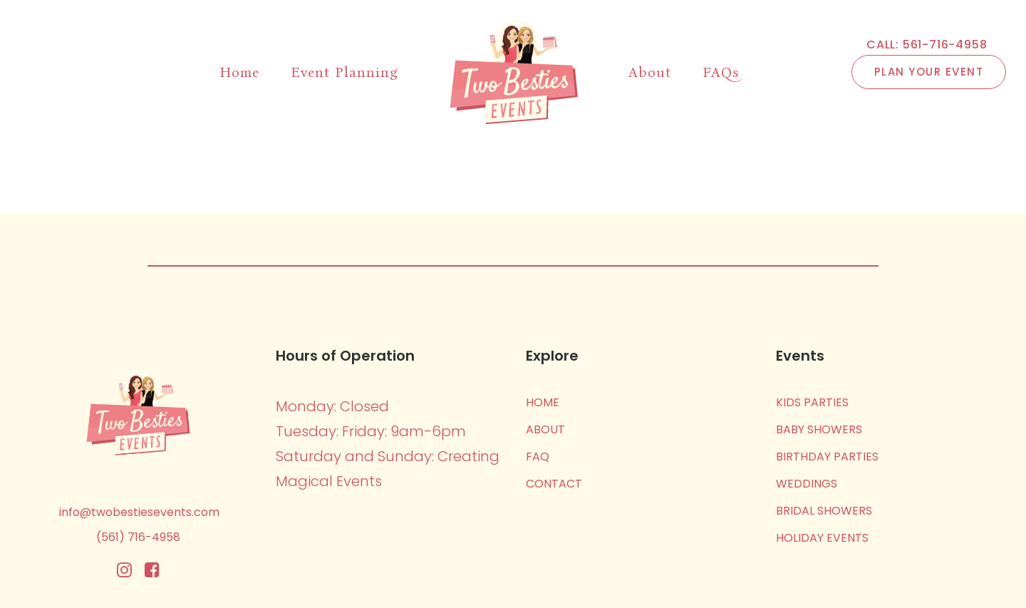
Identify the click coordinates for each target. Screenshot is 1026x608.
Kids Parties (812, 402)
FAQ (537, 456)
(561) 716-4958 (138, 537)
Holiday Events (822, 538)
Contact (554, 483)
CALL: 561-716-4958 (926, 45)
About (649, 72)
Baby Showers (819, 429)
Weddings (806, 483)
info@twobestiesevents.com (139, 512)
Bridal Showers (824, 511)
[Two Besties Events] (513, 72)
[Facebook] (152, 573)
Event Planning (344, 72)
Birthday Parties (827, 456)
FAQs (721, 72)
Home (239, 72)
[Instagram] (124, 573)
